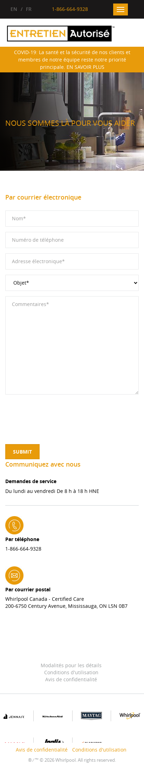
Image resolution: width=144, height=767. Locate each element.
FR (29, 9)
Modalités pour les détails (71, 665)
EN (14, 9)
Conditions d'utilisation (71, 672)
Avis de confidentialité (71, 679)
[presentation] (58, 413)
